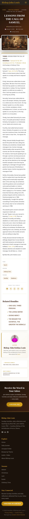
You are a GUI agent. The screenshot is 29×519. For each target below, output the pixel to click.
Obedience (13, 278)
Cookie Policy (19, 512)
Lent (3, 476)
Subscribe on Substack (12, 503)
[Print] (22, 288)
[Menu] (25, 2)
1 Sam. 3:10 (12, 216)
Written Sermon (13, 9)
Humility (6, 278)
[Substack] (5, 432)
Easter (4, 479)
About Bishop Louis (8, 458)
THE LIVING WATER (16, 312)
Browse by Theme (7, 452)
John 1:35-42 (22, 63)
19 (20, 61)
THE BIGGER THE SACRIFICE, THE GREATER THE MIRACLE (17, 322)
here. (19, 354)
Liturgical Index (6, 449)
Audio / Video (6, 455)
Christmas (5, 473)
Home (4, 9)
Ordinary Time (7, 271)
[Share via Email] (18, 288)
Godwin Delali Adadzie (18, 515)
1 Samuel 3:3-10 (14, 61)
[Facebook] (8, 432)
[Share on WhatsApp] (14, 288)
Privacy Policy (9, 512)
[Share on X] (10, 288)
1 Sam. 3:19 (11, 246)
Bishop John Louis (11, 2)
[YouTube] (2, 432)
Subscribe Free (14, 404)
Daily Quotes (6, 445)
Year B (5, 265)
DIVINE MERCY (14, 315)
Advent (4, 469)
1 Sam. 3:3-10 (11, 71)
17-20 (16, 63)
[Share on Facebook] (7, 288)
